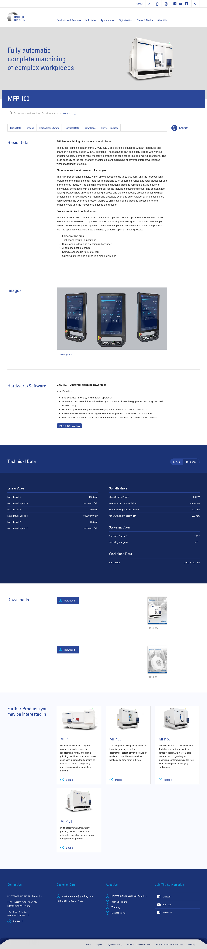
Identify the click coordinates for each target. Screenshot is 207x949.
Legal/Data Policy (115, 944)
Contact (140, 4)
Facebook (168, 912)
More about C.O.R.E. (69, 425)
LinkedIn (167, 896)
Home (89, 944)
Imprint (99, 944)
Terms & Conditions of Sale (139, 944)
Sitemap (191, 944)
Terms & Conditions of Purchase (169, 944)
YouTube (167, 904)
